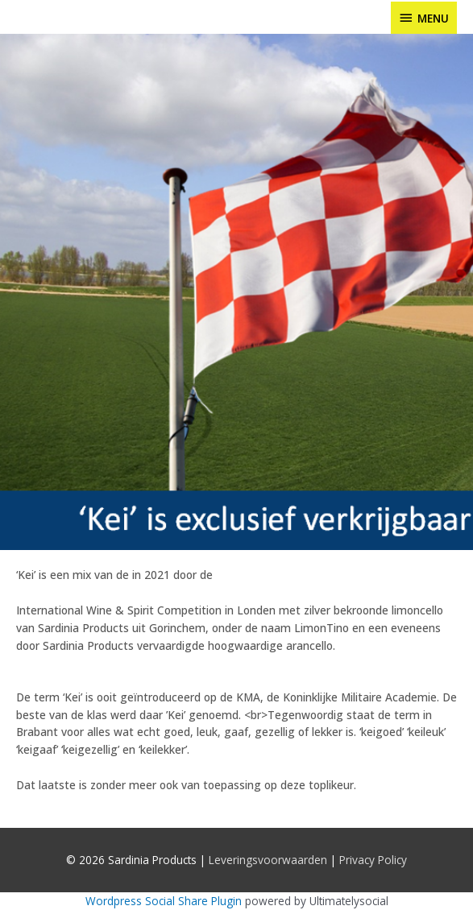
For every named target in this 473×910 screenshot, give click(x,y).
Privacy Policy (373, 859)
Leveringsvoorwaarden (268, 859)
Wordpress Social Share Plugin (165, 900)
